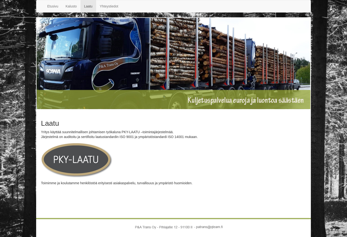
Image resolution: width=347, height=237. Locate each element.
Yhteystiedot (109, 6)
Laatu (88, 6)
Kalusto (71, 6)
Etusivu (52, 6)
